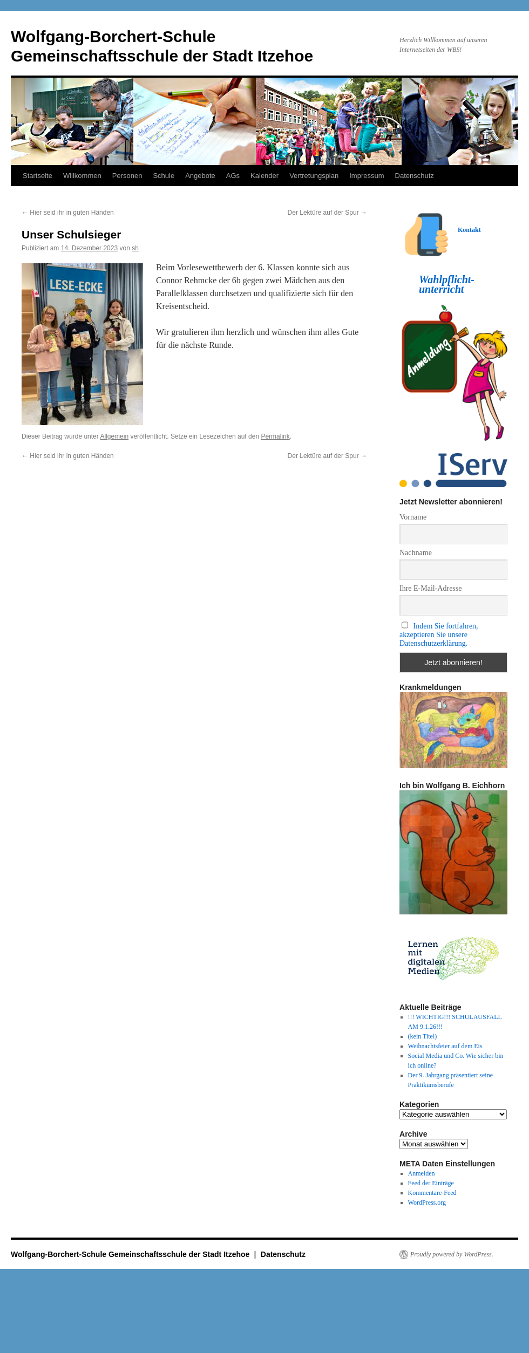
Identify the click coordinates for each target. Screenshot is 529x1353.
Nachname (415, 553)
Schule (163, 176)
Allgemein (114, 436)
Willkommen (82, 176)
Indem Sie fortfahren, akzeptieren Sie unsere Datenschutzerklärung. (438, 634)
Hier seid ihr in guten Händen (68, 212)
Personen (127, 176)
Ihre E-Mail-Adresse (430, 588)
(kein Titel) (422, 1036)
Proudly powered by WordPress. (451, 1254)
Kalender (264, 176)
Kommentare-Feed (432, 1193)
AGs (233, 176)
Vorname (412, 517)
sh (135, 248)
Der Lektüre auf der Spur (327, 212)
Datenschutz (414, 176)
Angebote (200, 176)
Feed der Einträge (431, 1183)
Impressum (366, 176)
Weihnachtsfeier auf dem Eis (445, 1046)
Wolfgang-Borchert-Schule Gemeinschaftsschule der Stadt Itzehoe (131, 1254)
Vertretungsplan (313, 176)
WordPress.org (427, 1202)
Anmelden (421, 1173)
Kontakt (469, 230)
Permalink (275, 436)
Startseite (37, 176)
